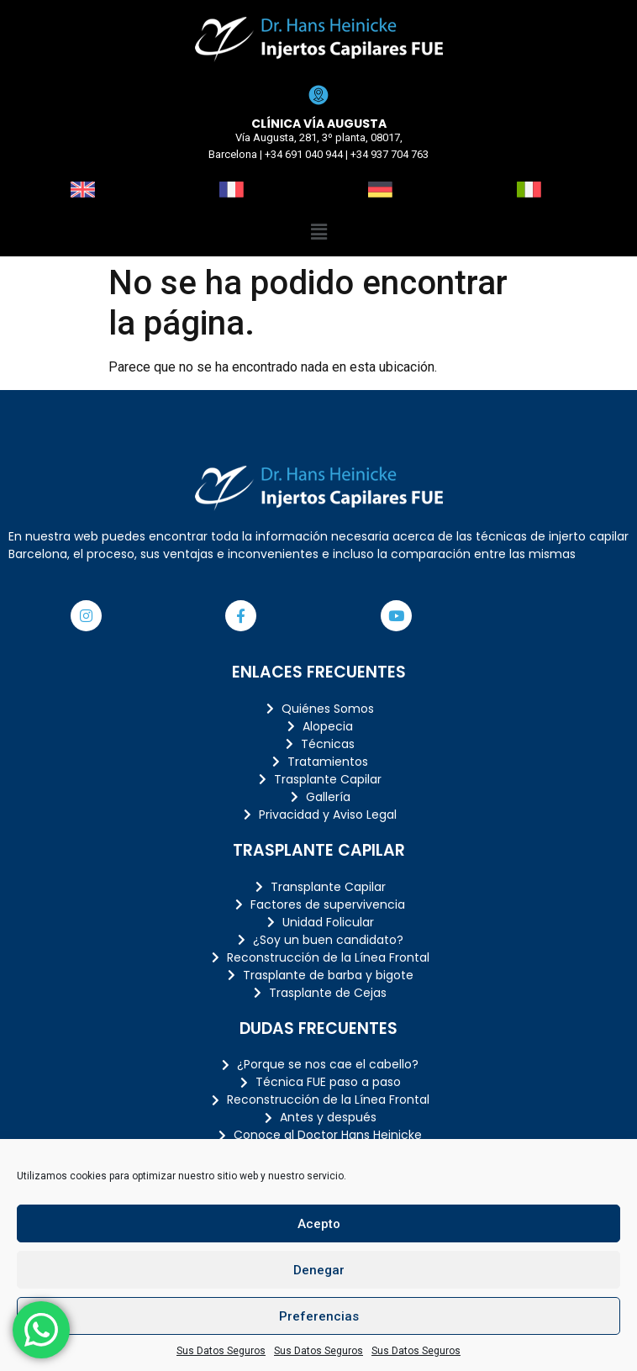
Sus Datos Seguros (221, 1351)
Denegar (319, 1270)
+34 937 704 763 (389, 154)
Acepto (318, 1223)
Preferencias (319, 1316)
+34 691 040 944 (304, 154)
